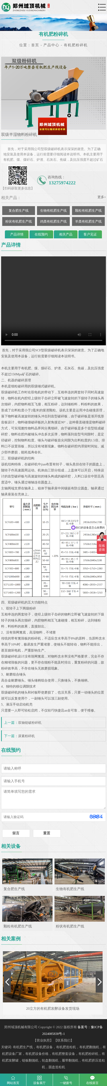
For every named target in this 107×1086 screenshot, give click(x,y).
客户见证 (90, 234)
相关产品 (65, 234)
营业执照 (43, 1040)
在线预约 (41, 234)
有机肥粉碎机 (76, 45)
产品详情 (16, 234)
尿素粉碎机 (26, 736)
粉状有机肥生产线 (18, 221)
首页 (35, 45)
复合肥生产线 (19, 210)
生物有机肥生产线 (53, 210)
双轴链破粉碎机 (29, 722)
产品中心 (51, 45)
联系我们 (63, 1040)
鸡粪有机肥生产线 (53, 221)
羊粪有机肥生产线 (88, 221)
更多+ (101, 197)
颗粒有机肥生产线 (88, 210)
